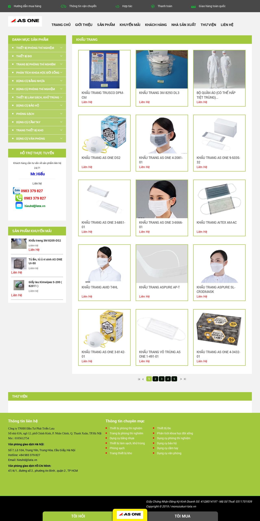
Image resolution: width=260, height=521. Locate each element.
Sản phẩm (106, 24)
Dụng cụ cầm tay (28, 122)
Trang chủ (61, 24)
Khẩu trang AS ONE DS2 (101, 157)
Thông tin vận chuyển (82, 6)
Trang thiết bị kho (29, 130)
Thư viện (208, 24)
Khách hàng (156, 24)
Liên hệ (227, 24)
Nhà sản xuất (183, 24)
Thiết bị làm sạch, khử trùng (37, 97)
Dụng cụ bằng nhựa (30, 81)
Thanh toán (165, 6)
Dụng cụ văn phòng (30, 138)
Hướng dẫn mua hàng (27, 6)
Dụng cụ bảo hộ (27, 105)
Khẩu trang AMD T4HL (100, 287)
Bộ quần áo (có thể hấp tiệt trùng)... (216, 95)
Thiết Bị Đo (24, 56)
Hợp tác (127, 6)
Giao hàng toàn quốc (212, 6)
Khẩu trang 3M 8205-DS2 (45, 240)
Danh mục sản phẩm (30, 39)
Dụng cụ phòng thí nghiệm (35, 89)
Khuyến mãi (130, 24)
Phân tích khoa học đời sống (37, 72)
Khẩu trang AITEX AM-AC (217, 222)
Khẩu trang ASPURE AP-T (159, 287)
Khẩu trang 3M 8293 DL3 (159, 93)
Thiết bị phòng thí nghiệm (35, 48)
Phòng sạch (25, 114)
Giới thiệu (83, 24)
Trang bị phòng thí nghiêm (35, 64)
